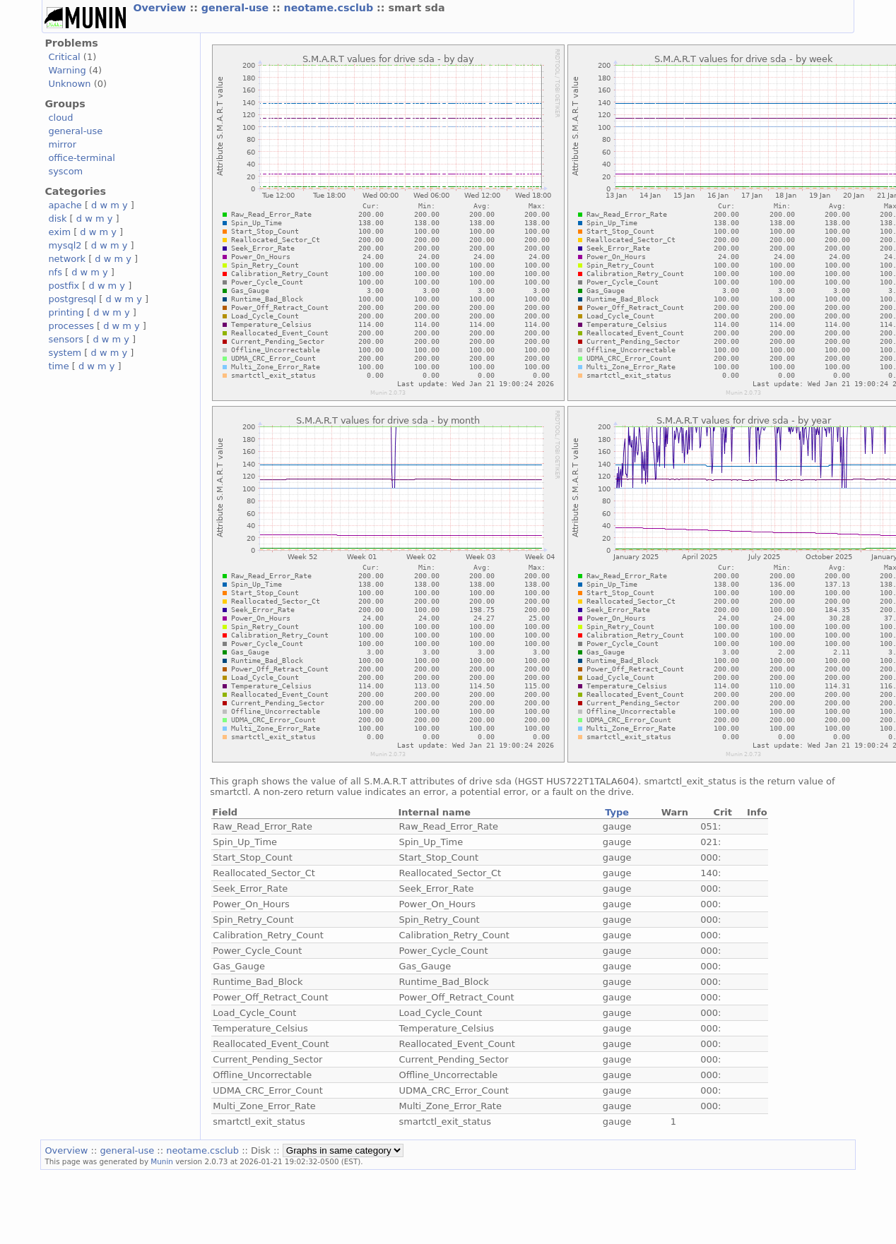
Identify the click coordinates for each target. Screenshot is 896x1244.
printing (65, 312)
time (58, 366)
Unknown (69, 83)
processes (71, 326)
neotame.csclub (330, 7)
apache (64, 205)
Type (617, 812)
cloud (60, 117)
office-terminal (81, 157)
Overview (161, 7)
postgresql (72, 299)
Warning (67, 70)
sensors (65, 339)
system (64, 352)
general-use (236, 7)
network (67, 258)
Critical (64, 57)
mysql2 (64, 245)
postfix (63, 285)
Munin (162, 1161)
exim (59, 232)
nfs (55, 272)
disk (57, 218)
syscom (65, 171)
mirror (62, 144)
